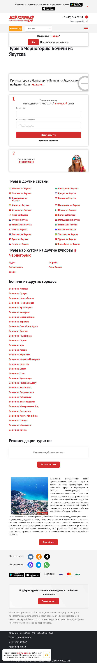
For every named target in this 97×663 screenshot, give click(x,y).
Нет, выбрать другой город (54, 42)
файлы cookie (23, 652)
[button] (20, 188)
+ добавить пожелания (48, 140)
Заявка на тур (15, 28)
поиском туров (26, 161)
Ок (46, 654)
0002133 (66, 660)
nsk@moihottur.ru (17, 646)
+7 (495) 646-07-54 (72, 17)
